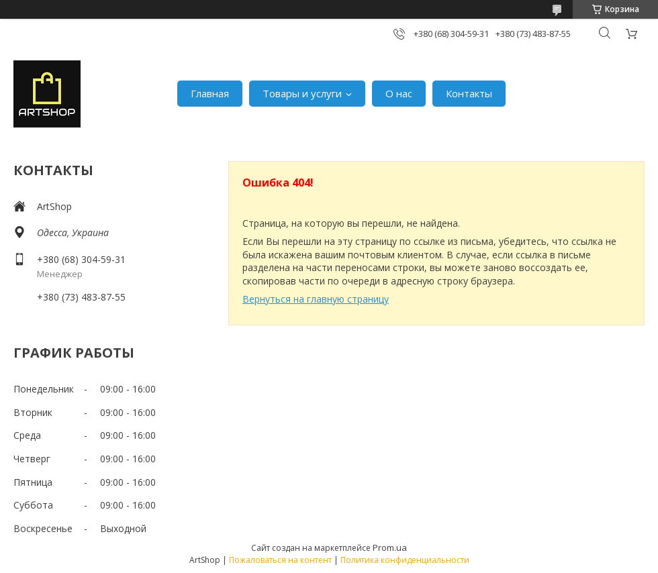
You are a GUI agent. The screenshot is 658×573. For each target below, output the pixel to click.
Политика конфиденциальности (404, 560)
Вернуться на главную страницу (315, 299)
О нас (398, 93)
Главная (210, 93)
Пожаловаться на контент (280, 560)
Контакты (469, 93)
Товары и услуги (302, 93)
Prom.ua (390, 547)
